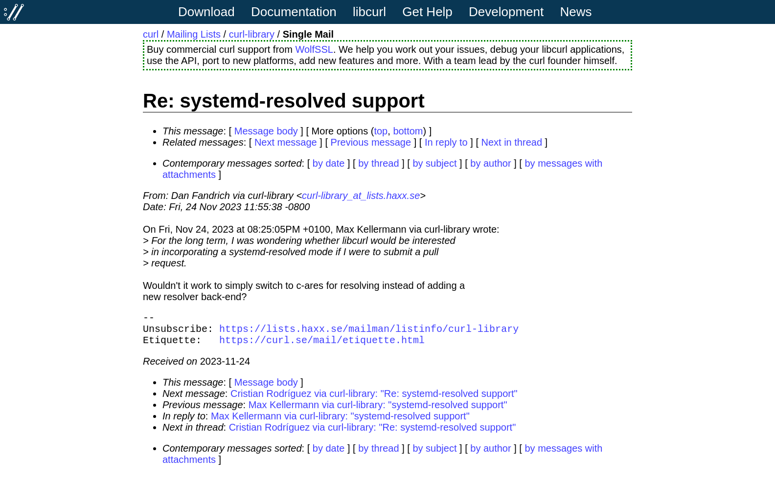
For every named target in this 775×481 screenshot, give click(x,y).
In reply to (446, 142)
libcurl (369, 11)
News (576, 11)
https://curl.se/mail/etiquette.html (322, 345)
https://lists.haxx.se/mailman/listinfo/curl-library (369, 332)
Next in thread (512, 142)
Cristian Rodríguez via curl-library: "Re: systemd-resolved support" (374, 399)
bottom (408, 131)
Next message (285, 142)
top (381, 131)
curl (151, 34)
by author (490, 163)
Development (506, 11)
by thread (378, 163)
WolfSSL (314, 49)
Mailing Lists (194, 34)
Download (206, 11)
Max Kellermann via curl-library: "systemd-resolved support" (378, 410)
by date (329, 163)
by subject (434, 163)
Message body (266, 131)
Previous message (371, 142)
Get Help (427, 11)
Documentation (294, 11)
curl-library (251, 34)
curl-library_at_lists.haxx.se (361, 195)
